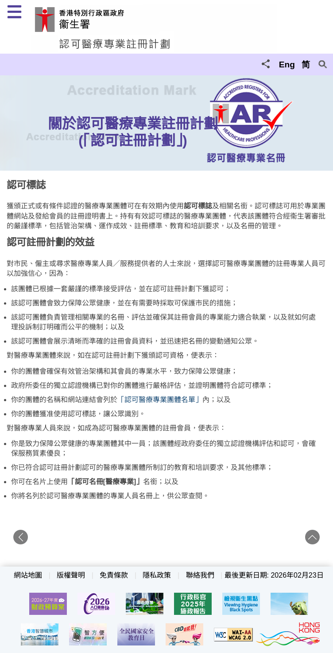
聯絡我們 (200, 575)
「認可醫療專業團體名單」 (159, 399)
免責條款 (114, 575)
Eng (287, 64)
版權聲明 (71, 575)
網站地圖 (28, 575)
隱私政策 (157, 575)
